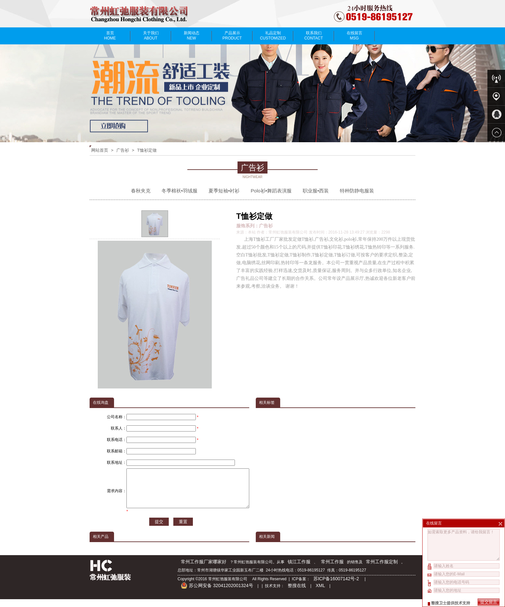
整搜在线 (297, 593)
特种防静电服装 (357, 190)
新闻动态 (191, 35)
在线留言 (354, 35)
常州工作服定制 (382, 569)
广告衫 (122, 150)
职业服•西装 (316, 190)
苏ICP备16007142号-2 (336, 586)
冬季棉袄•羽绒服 (179, 190)
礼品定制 (272, 35)
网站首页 (99, 150)
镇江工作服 (299, 569)
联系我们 (313, 35)
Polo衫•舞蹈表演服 (271, 190)
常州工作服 (332, 569)
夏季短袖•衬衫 (224, 190)
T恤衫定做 (147, 150)
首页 (110, 35)
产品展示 (232, 35)
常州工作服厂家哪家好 (203, 569)
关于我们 (150, 35)
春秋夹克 (141, 190)
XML (320, 593)
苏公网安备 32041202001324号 (217, 593)
